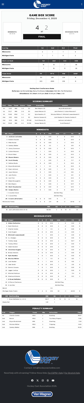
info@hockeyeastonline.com (46, 368)
